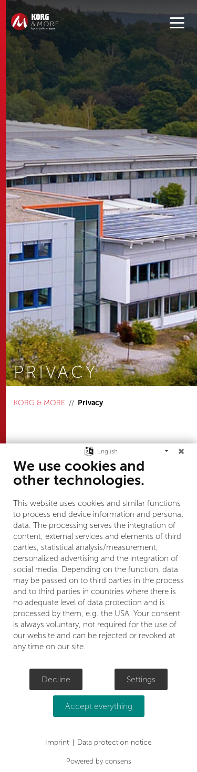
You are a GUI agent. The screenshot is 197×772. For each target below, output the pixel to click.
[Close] (181, 451)
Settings (141, 679)
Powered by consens (98, 761)
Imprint (57, 742)
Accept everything (98, 706)
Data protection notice (114, 742)
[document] (98, 562)
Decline (56, 679)
